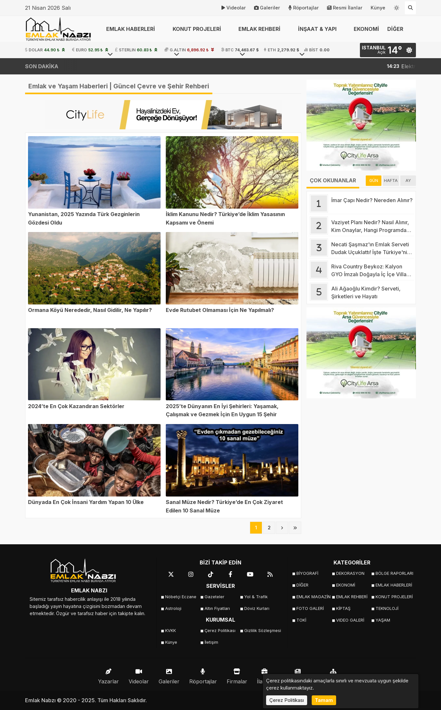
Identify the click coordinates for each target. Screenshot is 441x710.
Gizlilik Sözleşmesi (262, 630)
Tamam (324, 700)
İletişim (211, 642)
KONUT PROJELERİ (393, 596)
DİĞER (302, 585)
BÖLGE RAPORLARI (393, 573)
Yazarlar (108, 675)
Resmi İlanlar (345, 8)
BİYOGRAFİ (307, 573)
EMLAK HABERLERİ (393, 585)
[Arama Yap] (410, 8)
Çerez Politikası (220, 630)
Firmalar (237, 675)
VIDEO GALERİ (350, 620)
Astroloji (173, 608)
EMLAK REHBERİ (351, 596)
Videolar (233, 8)
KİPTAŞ (343, 608)
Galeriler (267, 8)
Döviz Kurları (256, 608)
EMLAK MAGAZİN (313, 596)
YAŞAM (383, 620)
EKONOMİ (366, 29)
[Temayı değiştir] (396, 6)
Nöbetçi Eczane (180, 596)
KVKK (170, 630)
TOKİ (301, 620)
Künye (378, 7)
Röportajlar (303, 8)
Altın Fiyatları (217, 608)
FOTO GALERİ (310, 608)
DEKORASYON (350, 573)
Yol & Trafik (256, 596)
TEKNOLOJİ (387, 608)
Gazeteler (214, 596)
